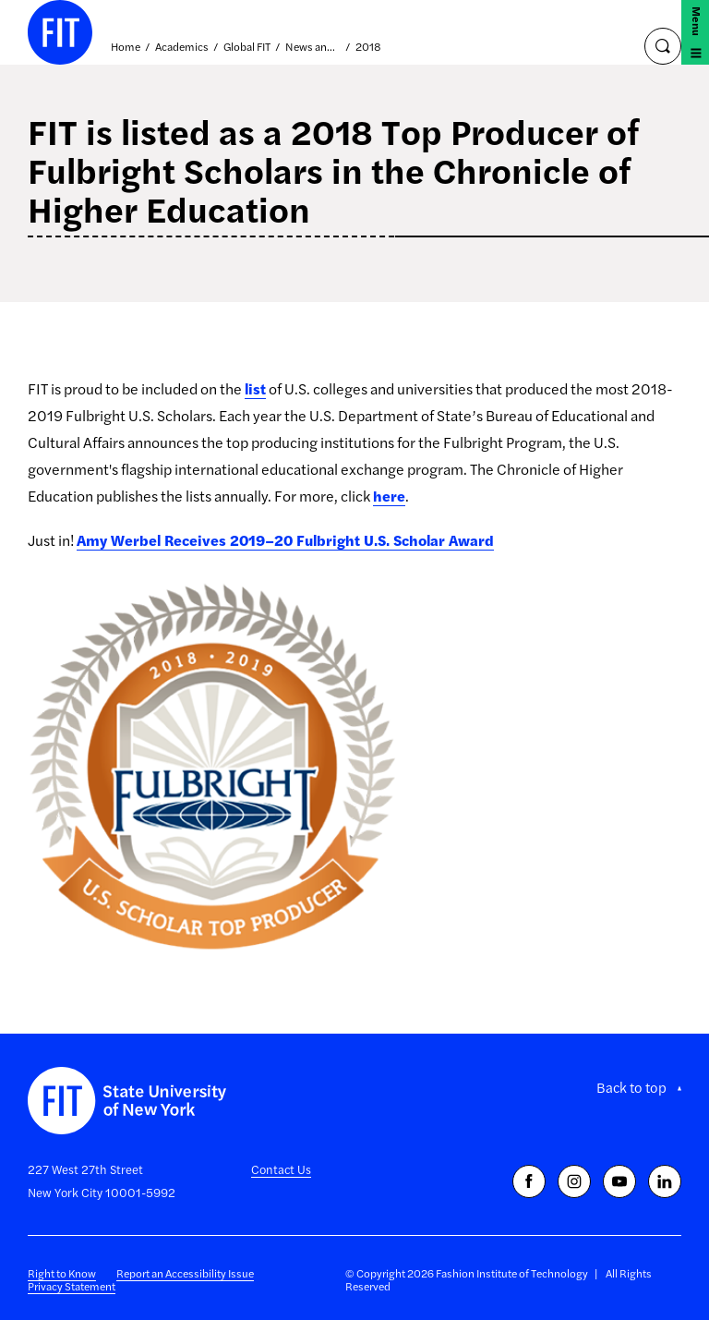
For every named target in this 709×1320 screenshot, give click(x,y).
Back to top (631, 1087)
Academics (182, 47)
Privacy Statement (71, 1286)
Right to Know (62, 1273)
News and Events (313, 47)
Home (125, 47)
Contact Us (281, 1169)
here (389, 495)
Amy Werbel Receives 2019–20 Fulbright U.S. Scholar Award (285, 540)
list (255, 388)
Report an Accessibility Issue (185, 1273)
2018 (368, 47)
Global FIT (246, 47)
